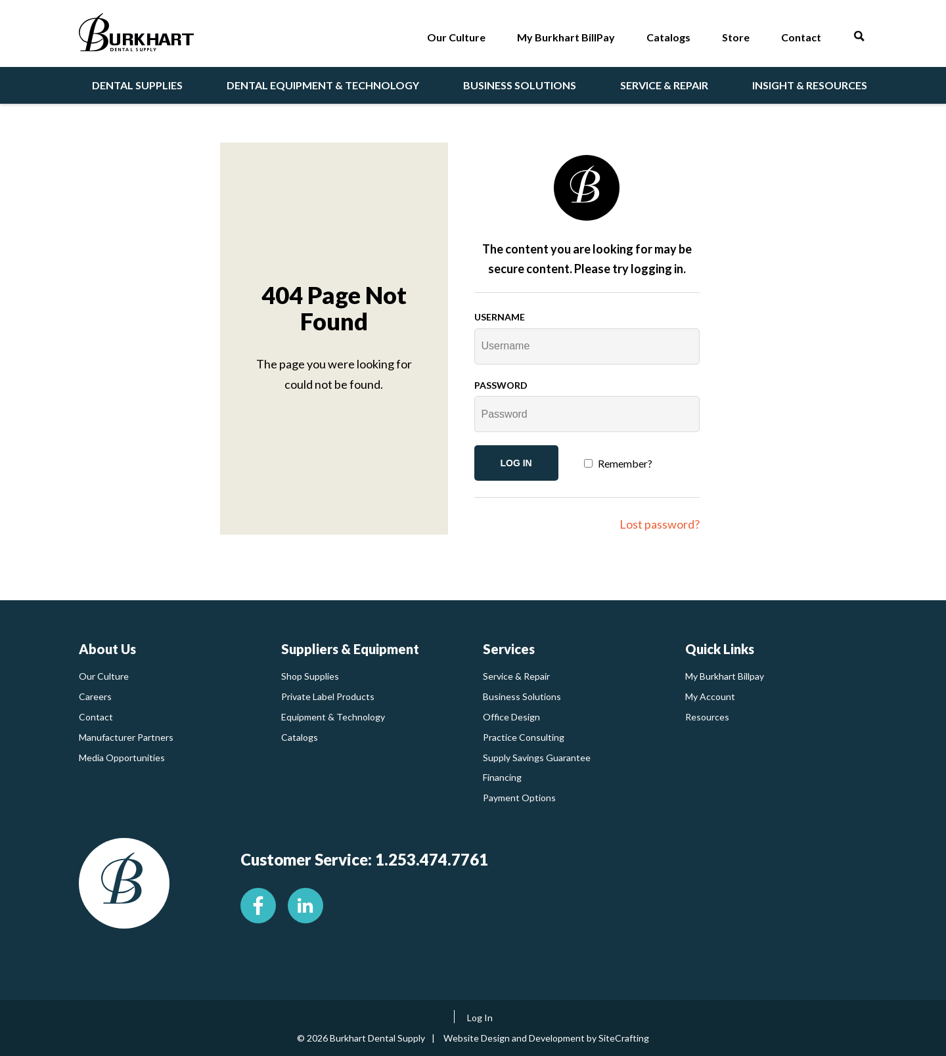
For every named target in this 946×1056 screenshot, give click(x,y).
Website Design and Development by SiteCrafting (546, 1038)
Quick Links (719, 649)
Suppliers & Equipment (350, 649)
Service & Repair (516, 676)
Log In (480, 1017)
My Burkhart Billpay (724, 676)
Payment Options (519, 797)
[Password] (587, 414)
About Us (107, 649)
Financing (502, 777)
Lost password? (659, 524)
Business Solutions (522, 696)
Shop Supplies (310, 676)
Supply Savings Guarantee (537, 757)
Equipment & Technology (333, 716)
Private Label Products (327, 696)
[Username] (587, 346)
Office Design (511, 716)
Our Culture (104, 676)
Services (509, 649)
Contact (96, 716)
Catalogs (299, 737)
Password (501, 385)
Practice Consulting (523, 737)
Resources (707, 716)
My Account (710, 696)
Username (499, 316)
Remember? (625, 463)
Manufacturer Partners (126, 737)
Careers (95, 696)
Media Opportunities (122, 757)
